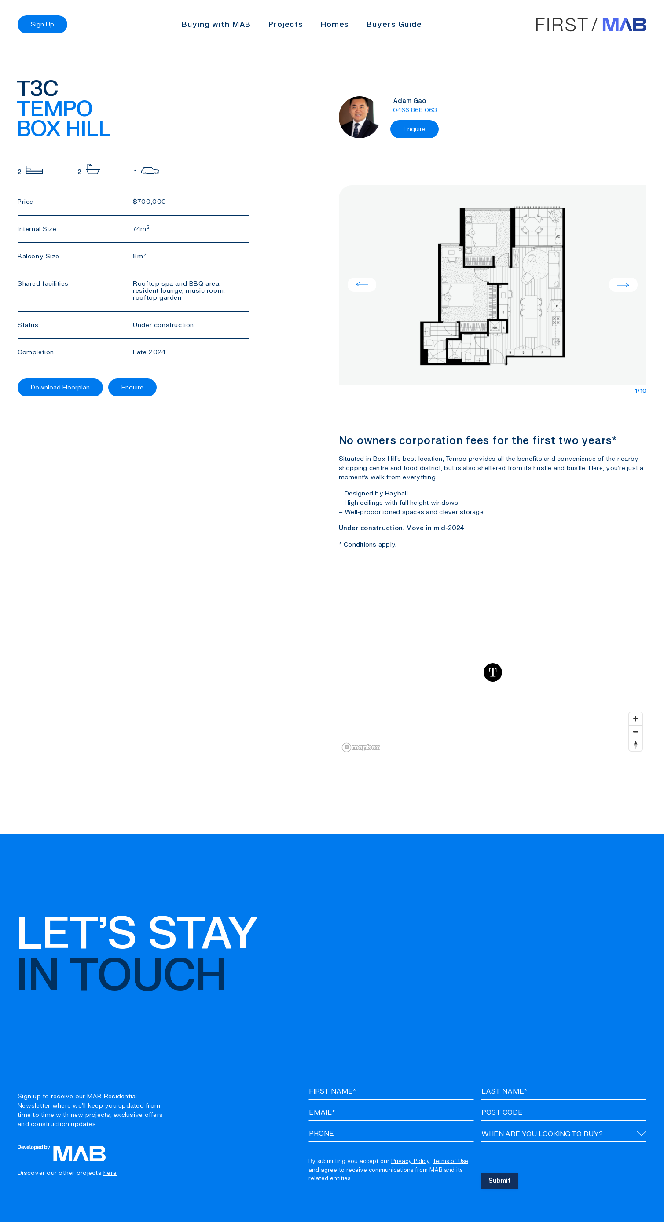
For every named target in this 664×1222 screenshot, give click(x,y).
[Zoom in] (635, 718)
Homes (335, 24)
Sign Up (42, 24)
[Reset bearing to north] (635, 744)
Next (623, 285)
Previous (362, 285)
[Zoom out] (635, 731)
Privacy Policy (410, 1161)
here (110, 1173)
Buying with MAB (216, 24)
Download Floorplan (60, 387)
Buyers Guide (394, 24)
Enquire (132, 387)
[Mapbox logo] (360, 747)
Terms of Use (450, 1161)
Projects (285, 24)
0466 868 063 (415, 110)
